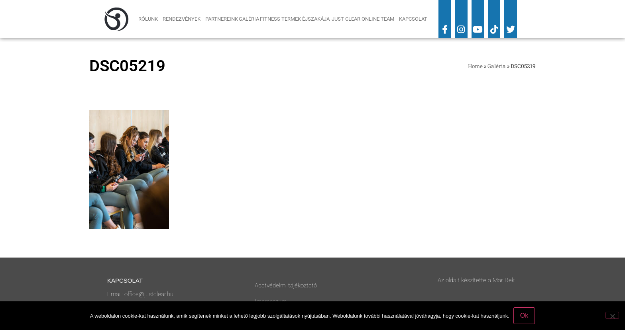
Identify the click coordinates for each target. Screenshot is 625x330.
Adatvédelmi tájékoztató (286, 285)
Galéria (249, 19)
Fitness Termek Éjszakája (295, 19)
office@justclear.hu (148, 294)
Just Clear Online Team (365, 19)
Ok (524, 315)
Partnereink (221, 19)
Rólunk (150, 19)
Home (475, 66)
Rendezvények (183, 19)
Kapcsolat (413, 19)
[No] (612, 315)
